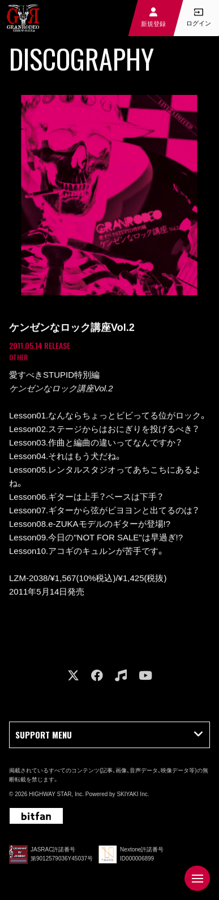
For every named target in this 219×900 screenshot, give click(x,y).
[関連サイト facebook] (97, 675)
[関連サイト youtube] (145, 675)
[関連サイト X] (73, 675)
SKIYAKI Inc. (133, 794)
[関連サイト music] (121, 675)
